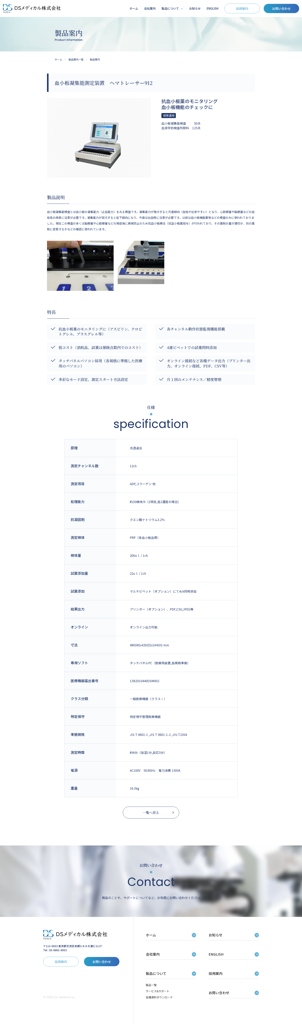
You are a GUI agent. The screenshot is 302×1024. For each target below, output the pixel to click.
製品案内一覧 (76, 59)
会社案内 (150, 8)
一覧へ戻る (151, 812)
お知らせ (195, 8)
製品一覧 (151, 985)
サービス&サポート (157, 992)
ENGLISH (212, 8)
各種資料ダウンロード (159, 998)
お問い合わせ (281, 8)
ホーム (133, 8)
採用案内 (242, 8)
